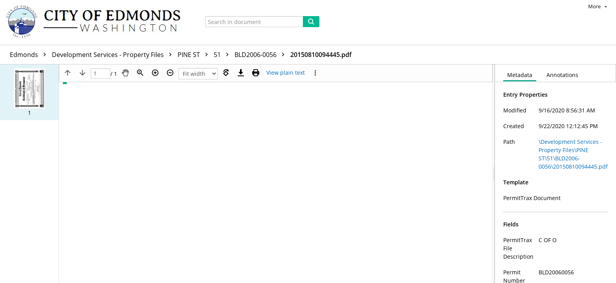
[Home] (97, 22)
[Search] (311, 21)
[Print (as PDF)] (255, 72)
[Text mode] (285, 73)
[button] (29, 92)
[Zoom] (140, 72)
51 (223, 54)
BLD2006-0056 (261, 54)
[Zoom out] (170, 72)
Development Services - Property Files (114, 54)
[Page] (100, 73)
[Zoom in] (155, 72)
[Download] (241, 72)
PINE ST (195, 54)
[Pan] (125, 72)
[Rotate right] (226, 72)
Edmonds (30, 54)
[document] (555, 173)
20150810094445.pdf (321, 54)
